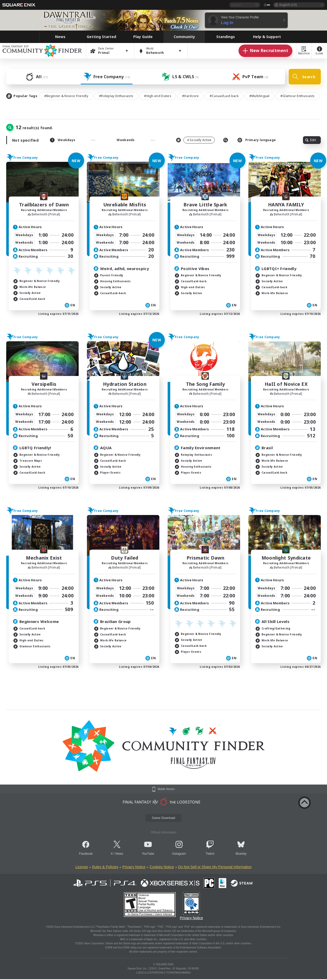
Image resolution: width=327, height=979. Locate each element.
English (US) (288, 5)
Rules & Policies (105, 867)
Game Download (163, 818)
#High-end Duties (157, 96)
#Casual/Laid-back (224, 96)
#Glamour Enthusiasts (297, 96)
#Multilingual (259, 96)
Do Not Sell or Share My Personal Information (215, 867)
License (81, 867)
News (119, 853)
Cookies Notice (162, 867)
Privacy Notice (133, 867)
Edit (310, 140)
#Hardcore (190, 96)
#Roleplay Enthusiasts (116, 96)
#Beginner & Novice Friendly (66, 96)
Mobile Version (166, 789)
